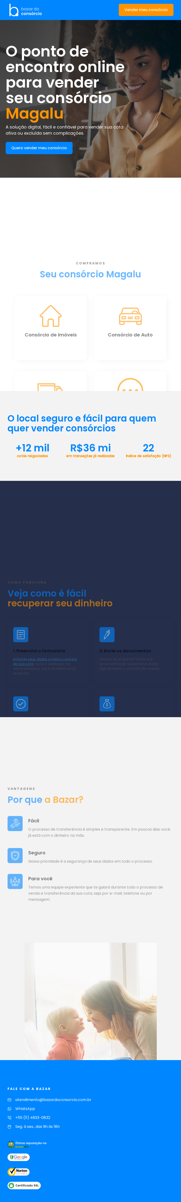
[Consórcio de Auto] (130, 381)
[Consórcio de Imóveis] (51, 381)
